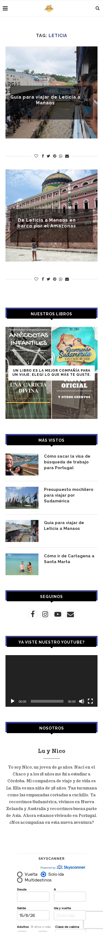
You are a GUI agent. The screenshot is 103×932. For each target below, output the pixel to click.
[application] (51, 681)
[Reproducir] (12, 701)
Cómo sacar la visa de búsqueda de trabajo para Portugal (67, 462)
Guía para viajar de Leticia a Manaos (45, 99)
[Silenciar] (81, 701)
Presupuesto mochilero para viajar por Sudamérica (68, 495)
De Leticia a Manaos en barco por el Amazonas (47, 223)
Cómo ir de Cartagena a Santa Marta (69, 558)
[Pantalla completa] (90, 701)
